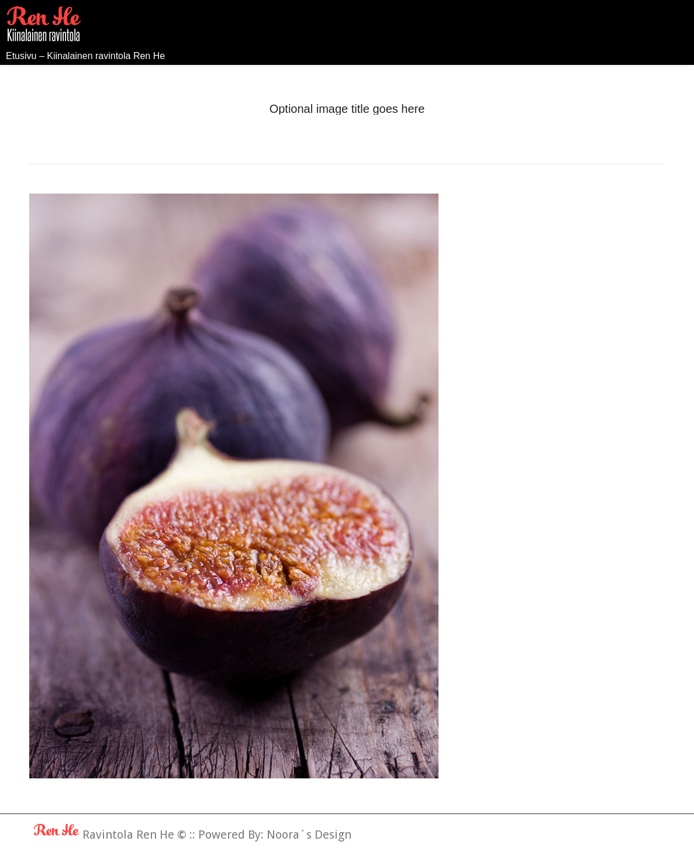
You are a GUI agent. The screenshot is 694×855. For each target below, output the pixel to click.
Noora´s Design (309, 835)
